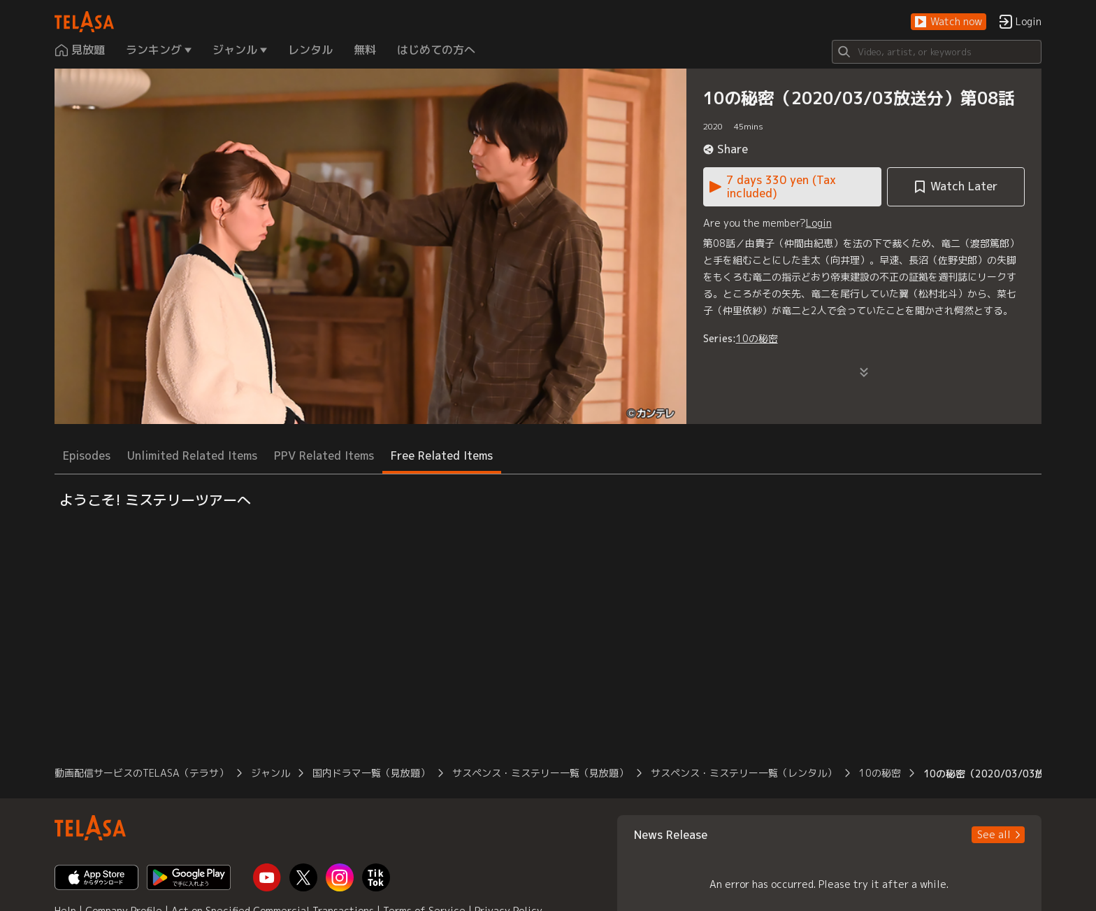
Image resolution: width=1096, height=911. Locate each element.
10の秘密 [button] (880, 772)
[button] (948, 22)
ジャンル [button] (270, 772)
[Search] (936, 52)
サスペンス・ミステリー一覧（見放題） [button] (540, 772)
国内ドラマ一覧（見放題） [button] (371, 772)
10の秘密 (757, 338)
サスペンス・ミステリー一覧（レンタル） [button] (744, 772)
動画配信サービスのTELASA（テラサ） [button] (142, 772)
